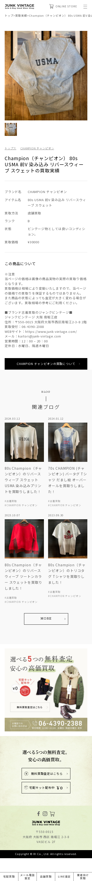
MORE (46, 619)
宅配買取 (9, 876)
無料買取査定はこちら (43, 773)
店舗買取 (46, 876)
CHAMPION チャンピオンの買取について (46, 364)
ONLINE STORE (63, 6)
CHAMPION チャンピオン (37, 148)
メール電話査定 (27, 876)
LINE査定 (64, 876)
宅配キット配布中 (43, 788)
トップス (10, 148)
